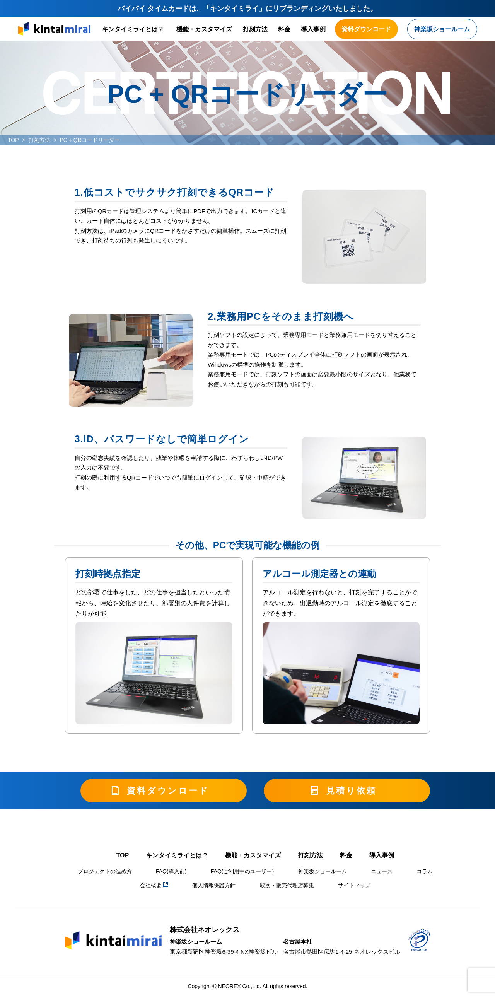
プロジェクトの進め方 (105, 871)
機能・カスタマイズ (204, 29)
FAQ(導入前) (171, 871)
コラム (424, 871)
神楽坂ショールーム (322, 871)
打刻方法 (255, 29)
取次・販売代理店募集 (287, 885)
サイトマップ (354, 885)
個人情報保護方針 (214, 885)
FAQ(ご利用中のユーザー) (242, 871)
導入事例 (313, 29)
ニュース (382, 871)
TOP (13, 140)
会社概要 (154, 885)
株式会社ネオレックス (204, 930)
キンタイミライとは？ (133, 29)
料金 (284, 29)
